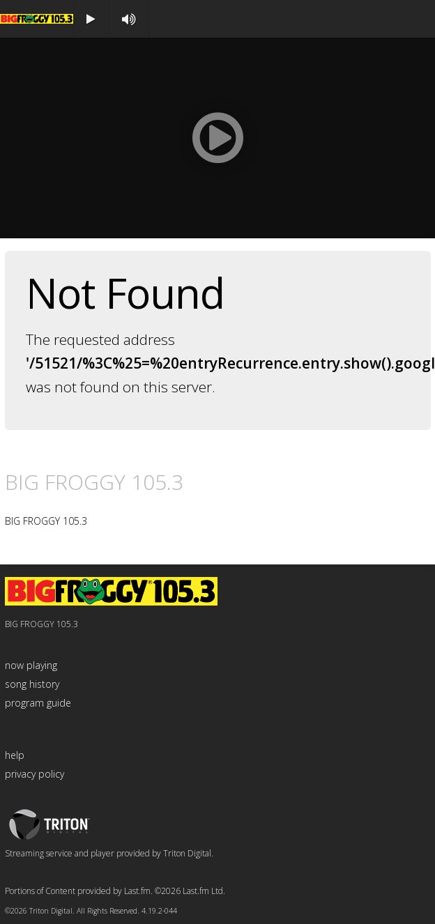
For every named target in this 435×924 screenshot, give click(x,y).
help (14, 755)
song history (32, 684)
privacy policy (34, 773)
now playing (31, 665)
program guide (38, 702)
